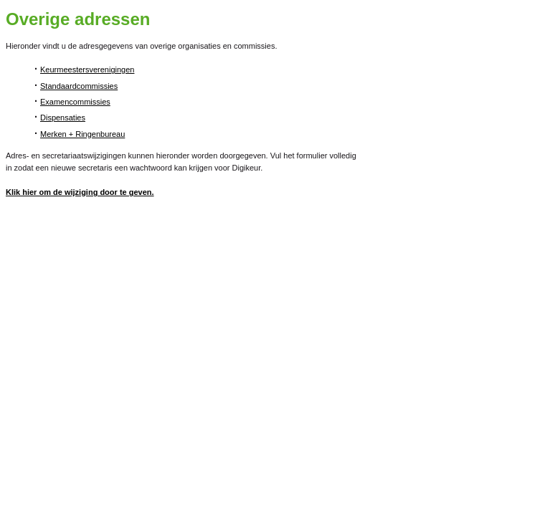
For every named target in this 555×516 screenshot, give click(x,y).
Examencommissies (75, 101)
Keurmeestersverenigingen (87, 69)
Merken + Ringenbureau (82, 134)
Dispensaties (62, 117)
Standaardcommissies (79, 86)
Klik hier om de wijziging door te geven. (80, 192)
